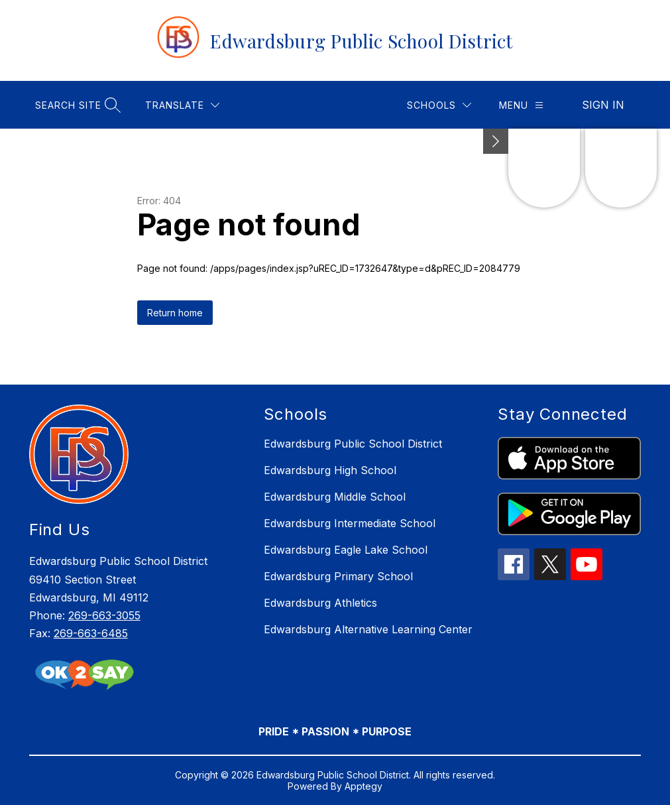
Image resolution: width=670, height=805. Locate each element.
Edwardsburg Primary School (338, 576)
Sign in (603, 104)
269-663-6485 (91, 633)
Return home (175, 312)
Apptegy (363, 786)
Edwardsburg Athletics (320, 602)
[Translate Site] (182, 105)
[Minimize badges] (495, 141)
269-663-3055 (104, 615)
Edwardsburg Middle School (335, 496)
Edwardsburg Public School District (353, 443)
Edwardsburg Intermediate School (349, 523)
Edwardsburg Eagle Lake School (345, 549)
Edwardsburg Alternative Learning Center (368, 629)
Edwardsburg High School (330, 470)
